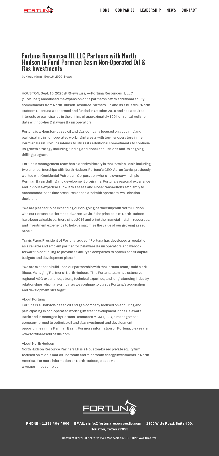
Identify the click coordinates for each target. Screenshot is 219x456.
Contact (189, 11)
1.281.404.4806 (55, 423)
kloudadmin (34, 76)
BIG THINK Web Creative (141, 438)
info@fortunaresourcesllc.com (114, 423)
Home (105, 11)
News (171, 11)
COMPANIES (125, 11)
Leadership (150, 11)
